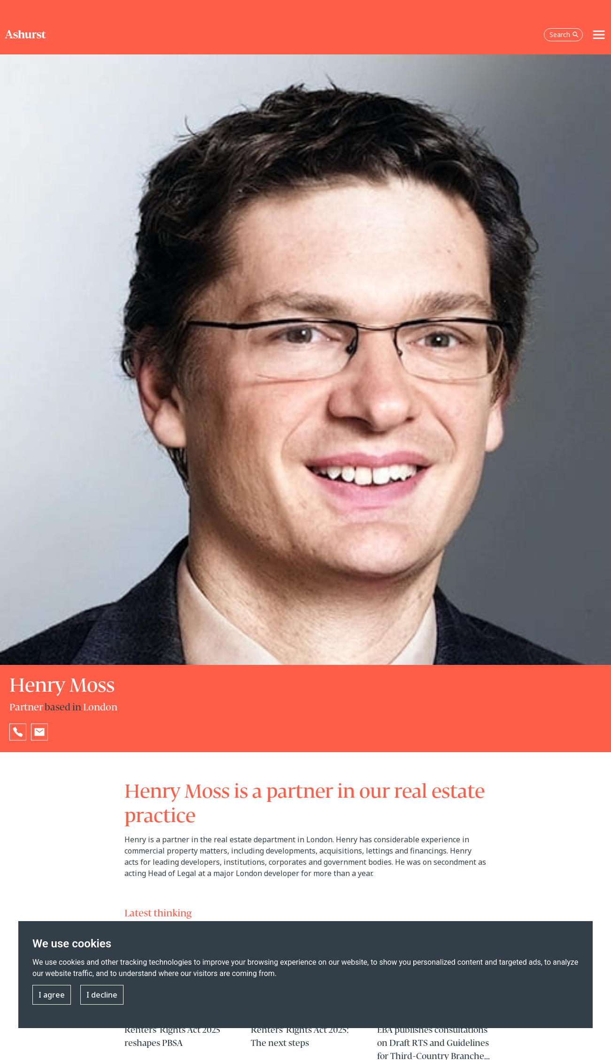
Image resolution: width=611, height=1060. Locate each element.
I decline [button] (101, 995)
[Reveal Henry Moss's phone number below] (17, 732)
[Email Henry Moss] (39, 732)
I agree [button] (52, 995)
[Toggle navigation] (598, 34)
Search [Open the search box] (564, 34)
